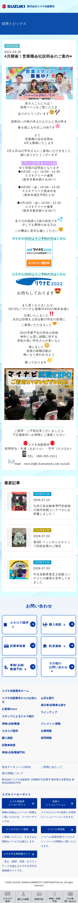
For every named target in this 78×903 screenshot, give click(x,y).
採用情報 (46, 737)
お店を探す (47, 698)
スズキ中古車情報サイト (17, 853)
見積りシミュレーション (56, 803)
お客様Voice (9, 709)
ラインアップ (49, 712)
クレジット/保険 (51, 723)
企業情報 (46, 730)
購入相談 (7, 737)
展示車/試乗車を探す (53, 705)
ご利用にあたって (51, 767)
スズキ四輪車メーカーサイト (17, 803)
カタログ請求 (10, 730)
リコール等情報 (56, 829)
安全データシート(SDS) (16, 767)
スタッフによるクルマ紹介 (18, 716)
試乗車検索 (8, 745)
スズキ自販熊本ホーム (15, 690)
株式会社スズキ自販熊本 (41, 6)
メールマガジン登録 (17, 829)
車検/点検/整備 (11, 723)
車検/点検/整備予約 (13, 752)
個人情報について (12, 773)
